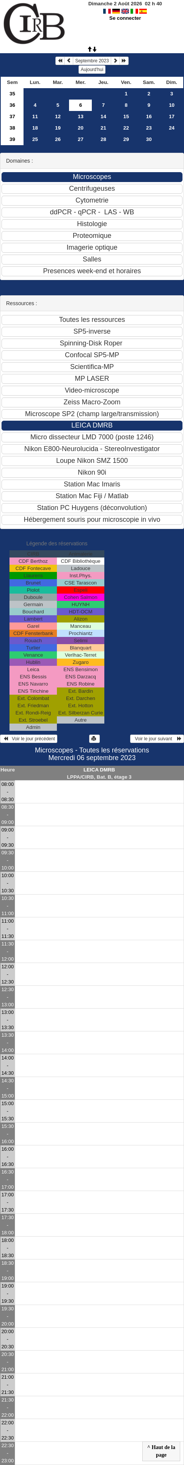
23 (149, 128)
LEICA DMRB (99, 770)
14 (103, 116)
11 (35, 116)
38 (12, 128)
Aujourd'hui (92, 69)
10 (172, 105)
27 (80, 139)
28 (103, 139)
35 (12, 94)
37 (12, 116)
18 (35, 128)
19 (58, 128)
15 (126, 116)
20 (80, 128)
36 (12, 105)
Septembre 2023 (92, 60)
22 (126, 128)
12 (58, 116)
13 (80, 116)
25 (35, 139)
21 (103, 128)
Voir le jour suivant (157, 738)
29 (126, 139)
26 (58, 139)
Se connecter (125, 18)
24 (172, 128)
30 (149, 139)
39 (12, 139)
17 (172, 116)
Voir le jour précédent (28, 738)
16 (149, 116)
